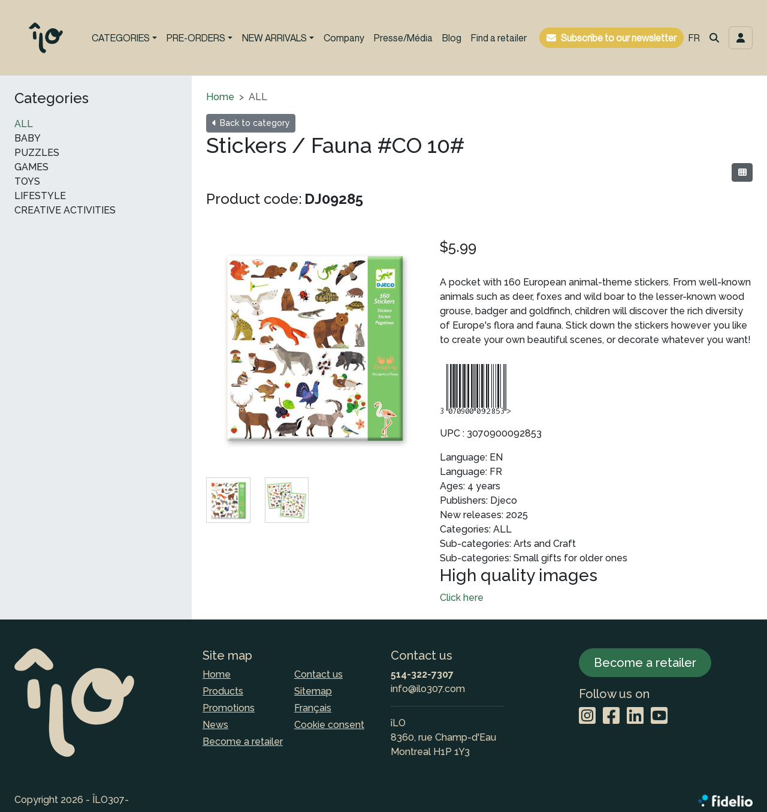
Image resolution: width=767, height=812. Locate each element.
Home (220, 97)
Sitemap (313, 691)
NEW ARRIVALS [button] (274, 38)
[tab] (228, 500)
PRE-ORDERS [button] (196, 38)
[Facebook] (611, 716)
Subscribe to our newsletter (619, 38)
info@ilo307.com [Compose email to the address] (428, 688)
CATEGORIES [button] (121, 38)
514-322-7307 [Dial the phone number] (422, 674)
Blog (451, 38)
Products (223, 691)
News (215, 724)
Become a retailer (243, 741)
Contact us (318, 674)
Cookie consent (329, 724)
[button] (714, 38)
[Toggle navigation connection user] (741, 37)
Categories (51, 98)
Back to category (250, 123)
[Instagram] (587, 716)
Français (312, 708)
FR (694, 38)
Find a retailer (499, 38)
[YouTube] (659, 716)
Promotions (229, 708)
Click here (462, 597)
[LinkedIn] (635, 716)
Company (344, 38)
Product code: (254, 198)
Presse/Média (403, 38)
